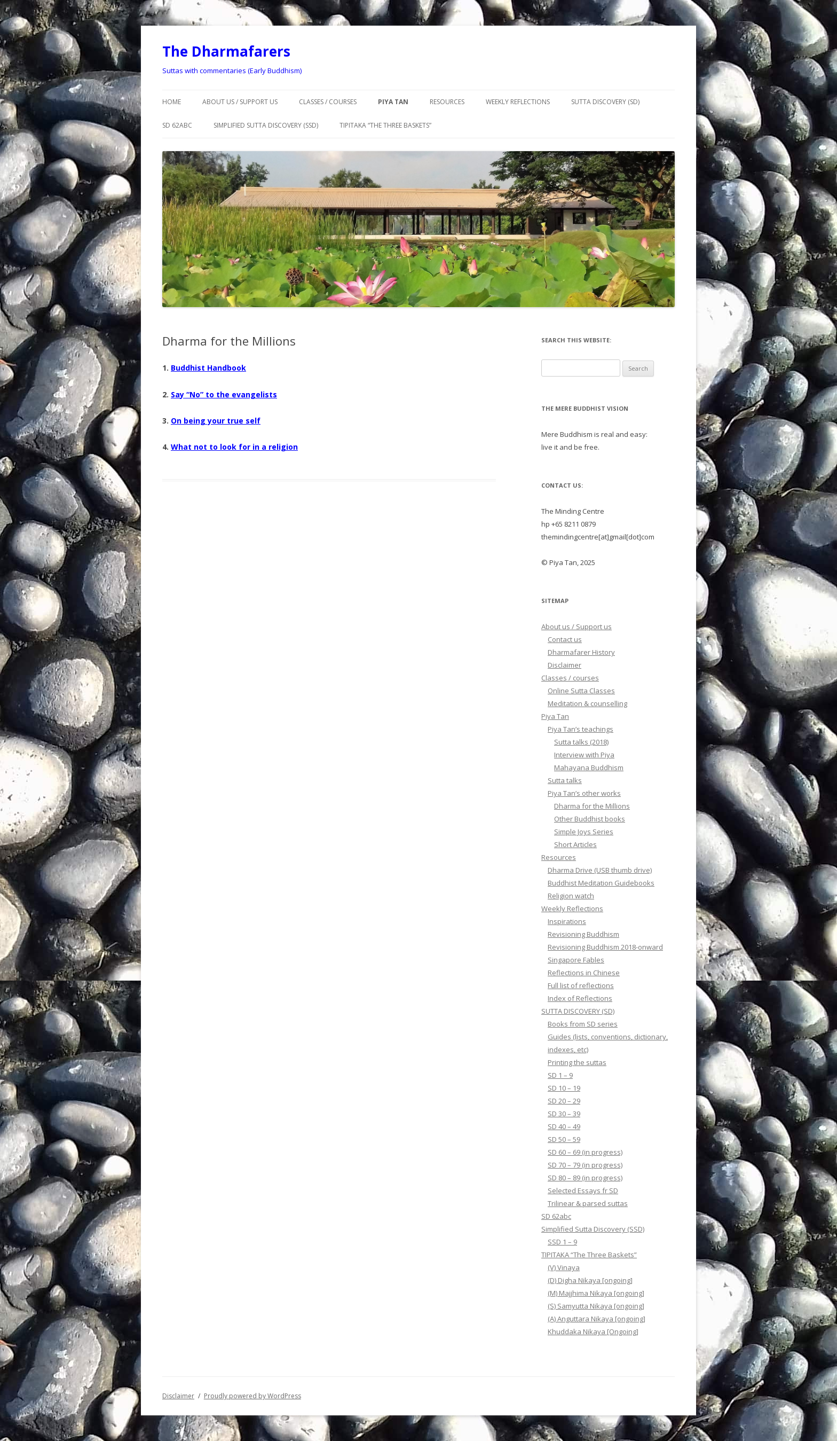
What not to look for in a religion (234, 447)
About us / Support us (240, 101)
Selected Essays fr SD (583, 1190)
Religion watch (571, 895)
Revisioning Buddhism (583, 934)
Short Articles (575, 844)
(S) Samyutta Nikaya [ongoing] (596, 1306)
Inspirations (567, 921)
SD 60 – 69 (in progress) (585, 1152)
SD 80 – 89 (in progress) (585, 1177)
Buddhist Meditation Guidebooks (601, 883)
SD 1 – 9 (560, 1075)
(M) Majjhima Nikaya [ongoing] (596, 1293)
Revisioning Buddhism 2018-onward (605, 947)
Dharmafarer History (581, 652)
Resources (447, 101)
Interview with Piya (584, 754)
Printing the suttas (577, 1062)
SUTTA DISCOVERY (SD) (605, 101)
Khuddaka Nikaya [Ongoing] (593, 1331)
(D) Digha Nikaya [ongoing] (590, 1280)
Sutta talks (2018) (581, 742)
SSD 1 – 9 (562, 1242)
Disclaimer (564, 665)
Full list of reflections (581, 985)
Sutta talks (565, 780)
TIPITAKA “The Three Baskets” (385, 125)
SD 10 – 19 (564, 1088)
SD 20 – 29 (564, 1101)
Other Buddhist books (589, 819)
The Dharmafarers (226, 51)
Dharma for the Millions (592, 806)
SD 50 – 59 (564, 1139)
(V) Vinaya (564, 1267)
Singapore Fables (576, 960)
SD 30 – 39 (564, 1113)
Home (171, 101)
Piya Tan (393, 101)
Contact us (565, 639)
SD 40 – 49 (564, 1126)
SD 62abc (177, 125)
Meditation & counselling (587, 703)
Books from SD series (583, 1024)
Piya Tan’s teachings (580, 729)
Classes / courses (328, 101)
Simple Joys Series (583, 831)
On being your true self (215, 421)
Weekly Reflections (518, 101)
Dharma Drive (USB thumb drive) (600, 870)
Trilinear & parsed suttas (588, 1203)
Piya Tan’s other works (584, 793)
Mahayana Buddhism (588, 767)
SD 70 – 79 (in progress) (585, 1165)
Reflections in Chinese (584, 972)
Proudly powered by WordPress (252, 1395)
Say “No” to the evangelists (224, 394)
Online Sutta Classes (581, 690)
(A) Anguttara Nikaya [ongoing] (596, 1318)
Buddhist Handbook (208, 368)
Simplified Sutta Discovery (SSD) (266, 125)
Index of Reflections (580, 998)
